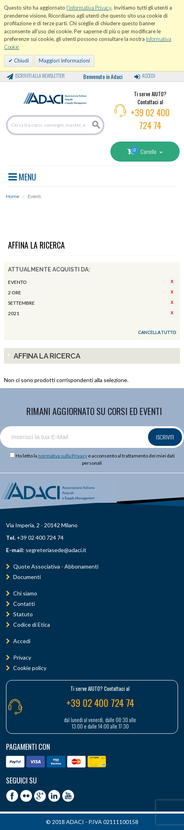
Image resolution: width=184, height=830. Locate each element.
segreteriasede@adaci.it (56, 550)
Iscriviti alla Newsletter (40, 75)
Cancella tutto (157, 332)
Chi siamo (25, 593)
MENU (22, 175)
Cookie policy (29, 667)
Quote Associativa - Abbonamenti (55, 566)
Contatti (24, 603)
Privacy (22, 657)
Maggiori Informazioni (64, 60)
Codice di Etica (31, 624)
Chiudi (21, 60)
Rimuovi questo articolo (172, 281)
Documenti (27, 576)
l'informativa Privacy (88, 7)
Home (12, 196)
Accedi (148, 75)
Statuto (23, 614)
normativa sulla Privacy (62, 456)
